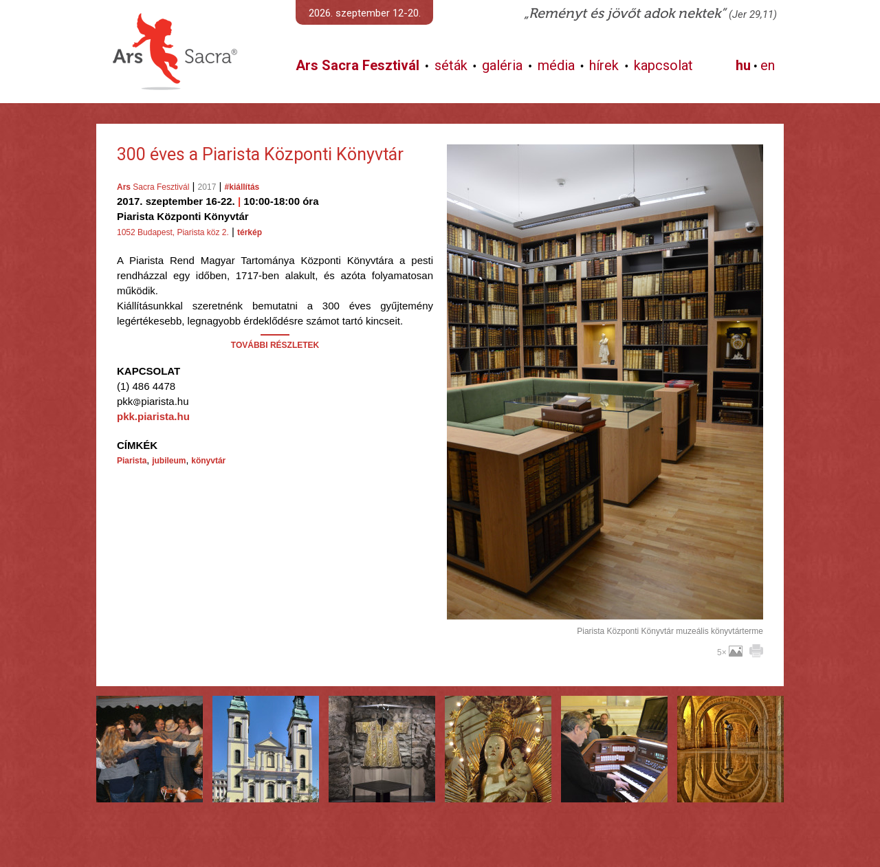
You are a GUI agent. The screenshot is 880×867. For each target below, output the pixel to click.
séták (451, 65)
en (767, 65)
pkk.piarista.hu (153, 416)
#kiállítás (242, 187)
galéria (502, 65)
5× (729, 652)
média (556, 65)
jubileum (169, 460)
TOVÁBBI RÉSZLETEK (275, 345)
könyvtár (208, 460)
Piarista (131, 460)
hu (743, 65)
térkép (249, 232)
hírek (604, 65)
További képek (604, 603)
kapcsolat (663, 65)
